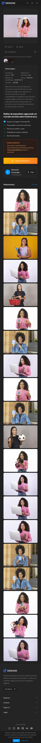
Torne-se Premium (21, 160)
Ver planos (10, 689)
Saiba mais (24, 740)
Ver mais (35, 184)
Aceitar (16, 740)
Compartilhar (10, 52)
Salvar (19, 47)
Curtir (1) (9, 47)
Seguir (30, 172)
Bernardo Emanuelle (15, 171)
